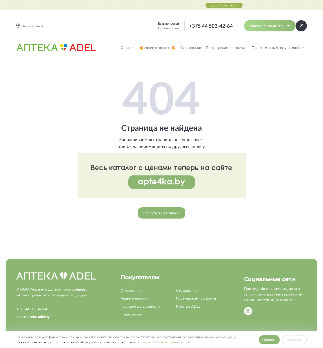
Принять (269, 339)
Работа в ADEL (188, 306)
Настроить (294, 340)
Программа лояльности (140, 306)
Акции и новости (134, 298)
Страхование (191, 47)
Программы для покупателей (278, 47)
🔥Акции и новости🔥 (158, 47)
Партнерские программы (226, 47)
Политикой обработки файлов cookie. (165, 342)
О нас (128, 47)
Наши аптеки (131, 314)
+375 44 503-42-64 (211, 26)
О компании (131, 290)
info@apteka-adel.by (33, 316)
